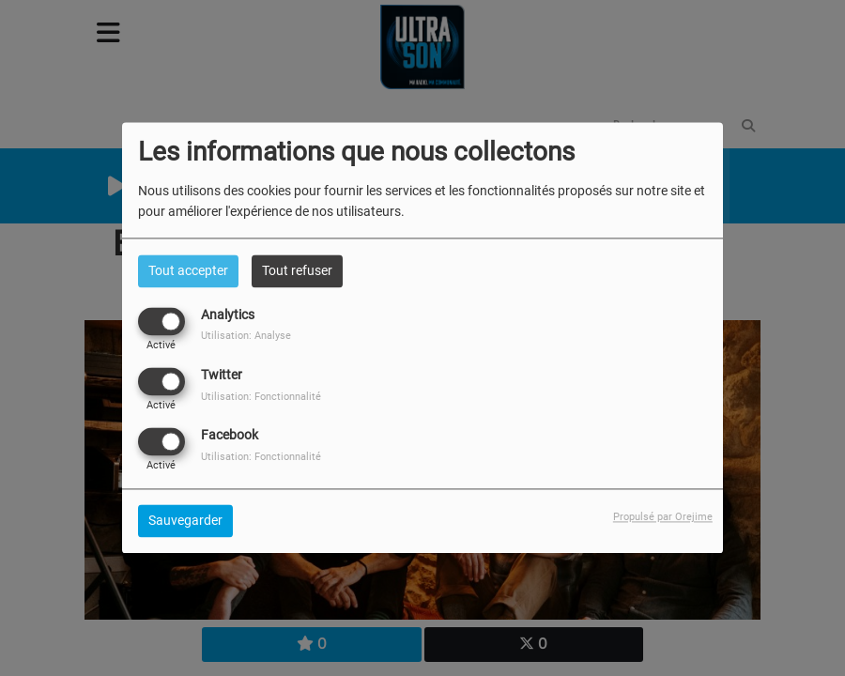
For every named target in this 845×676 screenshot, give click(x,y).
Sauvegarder (185, 521)
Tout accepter (188, 270)
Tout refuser (297, 270)
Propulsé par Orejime (663, 518)
